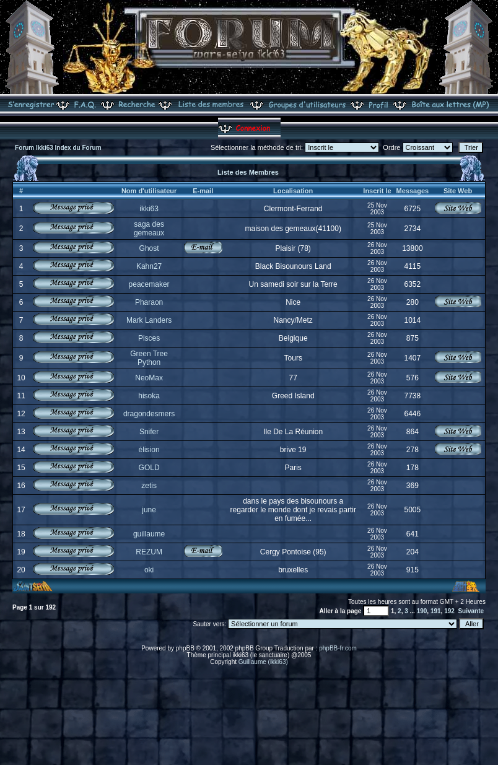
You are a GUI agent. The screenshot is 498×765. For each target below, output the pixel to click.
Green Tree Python (149, 358)
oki (149, 570)
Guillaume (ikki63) (263, 661)
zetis (149, 485)
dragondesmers (149, 413)
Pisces (149, 338)
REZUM (149, 552)
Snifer (149, 431)
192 (449, 611)
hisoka (149, 395)
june (149, 509)
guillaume (149, 534)
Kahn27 (149, 266)
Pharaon (149, 302)
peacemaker (149, 284)
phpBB (185, 648)
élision (149, 449)
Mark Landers (149, 320)
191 (435, 611)
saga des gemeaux (149, 228)
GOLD (149, 467)
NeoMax (149, 378)
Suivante (471, 611)
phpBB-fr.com (338, 648)
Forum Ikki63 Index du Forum (58, 147)
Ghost (149, 248)
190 (422, 611)
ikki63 (149, 208)
